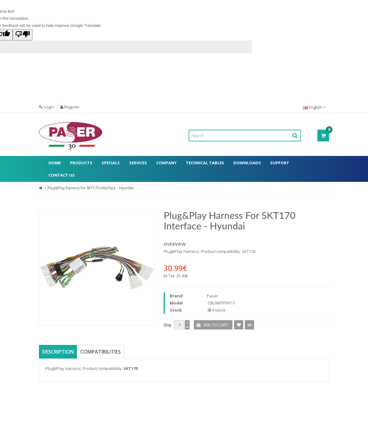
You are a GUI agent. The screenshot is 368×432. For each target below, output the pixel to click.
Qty (167, 325)
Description (58, 351)
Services (138, 163)
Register (70, 107)
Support (279, 163)
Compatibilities (100, 351)
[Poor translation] (22, 34)
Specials (111, 163)
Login (46, 107)
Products (81, 163)
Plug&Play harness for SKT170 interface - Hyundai (90, 188)
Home (54, 163)
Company (166, 163)
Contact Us (61, 175)
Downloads (247, 163)
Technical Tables (205, 163)
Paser (212, 296)
